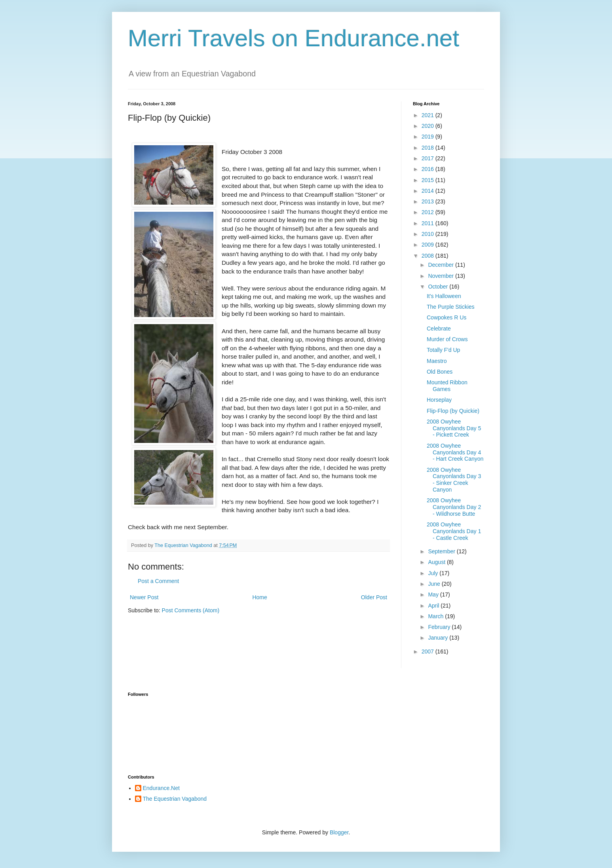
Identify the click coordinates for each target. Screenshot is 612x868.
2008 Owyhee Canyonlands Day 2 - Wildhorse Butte (454, 507)
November (441, 276)
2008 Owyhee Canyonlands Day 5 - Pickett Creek (454, 428)
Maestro (437, 361)
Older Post (374, 597)
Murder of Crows (447, 339)
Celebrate (439, 328)
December (441, 265)
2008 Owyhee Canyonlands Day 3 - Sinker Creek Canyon (454, 480)
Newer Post (144, 597)
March (436, 616)
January (438, 637)
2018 (428, 147)
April (434, 605)
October (438, 286)
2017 (428, 158)
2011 (428, 223)
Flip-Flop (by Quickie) (453, 411)
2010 (428, 234)
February (440, 627)
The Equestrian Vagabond (175, 799)
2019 (428, 136)
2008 (428, 256)
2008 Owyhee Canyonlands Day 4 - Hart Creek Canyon (455, 452)
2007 (428, 651)
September (442, 551)
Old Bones (439, 371)
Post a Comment (158, 581)
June (434, 584)
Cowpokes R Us (446, 317)
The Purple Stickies (451, 307)
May (434, 594)
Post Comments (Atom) (190, 610)
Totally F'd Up (443, 350)
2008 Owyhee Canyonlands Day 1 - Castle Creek (454, 531)
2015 (428, 180)
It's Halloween (444, 296)
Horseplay (439, 400)
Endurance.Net (161, 788)
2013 (428, 201)
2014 (428, 191)
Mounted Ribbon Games (447, 385)
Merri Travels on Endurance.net (293, 38)
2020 (428, 126)
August (437, 562)
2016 (428, 169)
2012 (428, 212)
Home (259, 597)
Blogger (339, 832)
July (433, 573)
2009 (428, 244)
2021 (428, 115)
